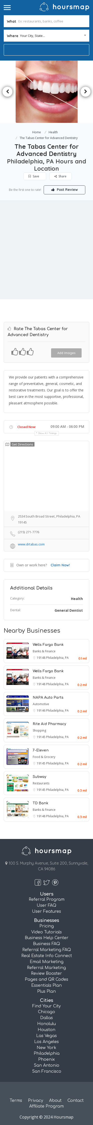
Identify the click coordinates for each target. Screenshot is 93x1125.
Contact (75, 1100)
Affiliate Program (46, 1106)
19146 (41, 710)
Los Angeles (46, 1042)
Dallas (46, 1018)
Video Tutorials (46, 932)
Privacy (35, 1100)
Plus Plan (46, 991)
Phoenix (46, 1059)
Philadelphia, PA (57, 658)
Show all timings (47, 433)
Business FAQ (46, 944)
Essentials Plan (46, 985)
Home (36, 132)
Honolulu (46, 1024)
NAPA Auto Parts (48, 697)
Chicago (46, 1012)
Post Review (64, 189)
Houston (46, 1030)
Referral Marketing (46, 968)
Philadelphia (47, 1053)
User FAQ (46, 905)
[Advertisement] (46, 250)
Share (60, 176)
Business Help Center (46, 938)
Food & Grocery (44, 757)
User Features (46, 911)
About (55, 1100)
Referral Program (46, 899)
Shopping (39, 730)
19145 (41, 737)
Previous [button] (7, 91)
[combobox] (46, 35)
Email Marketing (46, 962)
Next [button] (85, 91)
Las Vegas (46, 1036)
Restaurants (41, 783)
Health (53, 132)
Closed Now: (26, 427)
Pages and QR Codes (46, 979)
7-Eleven (41, 750)
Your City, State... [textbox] (32, 35)
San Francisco (46, 1071)
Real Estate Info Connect (46, 956)
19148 (41, 658)
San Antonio (46, 1065)
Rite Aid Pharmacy (49, 724)
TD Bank (40, 803)
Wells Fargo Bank (48, 645)
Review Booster (46, 973)
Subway (39, 777)
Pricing (46, 926)
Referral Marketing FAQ (46, 950)
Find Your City (46, 1006)
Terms (16, 1100)
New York (46, 1048)
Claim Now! (60, 565)
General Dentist (69, 610)
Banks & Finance (44, 651)
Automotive (41, 704)
